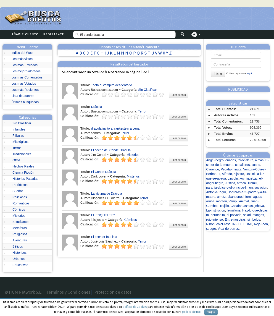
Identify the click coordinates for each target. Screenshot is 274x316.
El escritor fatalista (104, 237)
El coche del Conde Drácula (111, 150)
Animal (244, 201)
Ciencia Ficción (23, 172)
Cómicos (19, 209)
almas (259, 160)
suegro (211, 228)
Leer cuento (178, 95)
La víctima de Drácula (106, 193)
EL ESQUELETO (103, 215)
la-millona (233, 210)
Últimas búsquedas (25, 102)
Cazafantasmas (242, 206)
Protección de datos (112, 292)
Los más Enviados (24, 65)
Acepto (211, 312)
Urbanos (19, 259)
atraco (241, 183)
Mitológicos (21, 142)
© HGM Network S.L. (23, 292)
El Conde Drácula (103, 172)
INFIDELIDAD (242, 224)
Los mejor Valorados (25, 71)
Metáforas (20, 228)
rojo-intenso (214, 219)
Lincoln (233, 178)
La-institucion (215, 210)
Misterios (19, 215)
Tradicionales (22, 154)
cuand (255, 165)
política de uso (191, 312)
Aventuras (20, 240)
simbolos (254, 219)
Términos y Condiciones (68, 292)
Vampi (233, 201)
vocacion (261, 187)
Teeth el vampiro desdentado (111, 85)
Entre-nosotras (235, 219)
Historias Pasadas (25, 178)
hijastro (239, 174)
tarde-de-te (245, 160)
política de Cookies (135, 307)
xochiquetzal (248, 178)
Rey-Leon (261, 224)
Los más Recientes (25, 89)
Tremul (252, 183)
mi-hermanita (215, 215)
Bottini (250, 174)
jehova (259, 206)
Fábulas (18, 135)
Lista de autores (22, 96)
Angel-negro (215, 160)
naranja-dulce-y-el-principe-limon (229, 187)
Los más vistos (22, 59)
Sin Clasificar (22, 123)
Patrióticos (20, 185)
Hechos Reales (23, 166)
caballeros (242, 165)
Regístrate (53, 34)
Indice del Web (21, 53)
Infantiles (19, 129)
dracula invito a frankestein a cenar (116, 128)
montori (221, 201)
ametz (221, 196)
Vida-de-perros (228, 228)
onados (230, 160)
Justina (230, 183)
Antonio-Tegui (216, 192)
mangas (258, 215)
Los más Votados (23, 83)
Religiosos (20, 234)
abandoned (235, 196)
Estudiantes (21, 222)
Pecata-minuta (231, 169)
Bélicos (18, 246)
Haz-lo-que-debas (255, 210)
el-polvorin (234, 215)
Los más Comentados (26, 77)
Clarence (212, 169)
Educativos (20, 265)
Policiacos (20, 197)
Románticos (21, 203)
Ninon (210, 224)
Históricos (19, 252)
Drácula (96, 107)
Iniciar (218, 73)
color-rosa (223, 224)
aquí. (250, 73)
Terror (17, 148)
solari (247, 215)
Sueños (18, 191)
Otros (16, 160)
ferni (248, 196)
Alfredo (227, 174)
